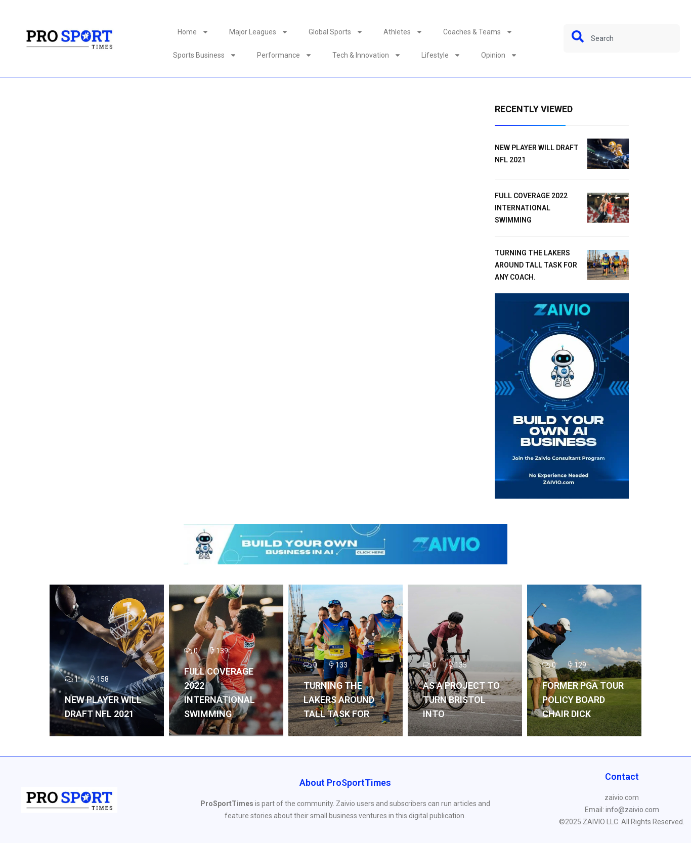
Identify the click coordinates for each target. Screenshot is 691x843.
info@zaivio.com (632, 810)
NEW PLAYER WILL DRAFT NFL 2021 (103, 706)
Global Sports (336, 31)
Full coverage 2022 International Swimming (531, 208)
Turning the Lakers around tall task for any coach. (536, 265)
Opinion (499, 55)
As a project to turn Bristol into (461, 699)
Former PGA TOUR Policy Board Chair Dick (583, 699)
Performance (284, 55)
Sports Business (205, 55)
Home (193, 31)
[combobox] (622, 38)
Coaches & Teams (478, 31)
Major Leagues (258, 31)
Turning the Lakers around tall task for (339, 699)
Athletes (403, 31)
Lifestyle (441, 55)
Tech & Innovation (366, 55)
